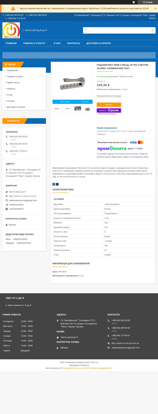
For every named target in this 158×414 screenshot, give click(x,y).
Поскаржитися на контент (74, 368)
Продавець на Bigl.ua (79, 365)
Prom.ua (94, 362)
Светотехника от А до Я (19, 305)
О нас (57, 43)
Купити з (108, 110)
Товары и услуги (34, 43)
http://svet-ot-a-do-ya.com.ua (22, 196)
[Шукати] (152, 30)
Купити (108, 104)
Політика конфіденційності (100, 368)
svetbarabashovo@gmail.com (23, 200)
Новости (11, 88)
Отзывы (11, 101)
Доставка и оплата (98, 43)
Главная (11, 43)
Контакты (73, 43)
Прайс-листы (13, 82)
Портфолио (12, 70)
